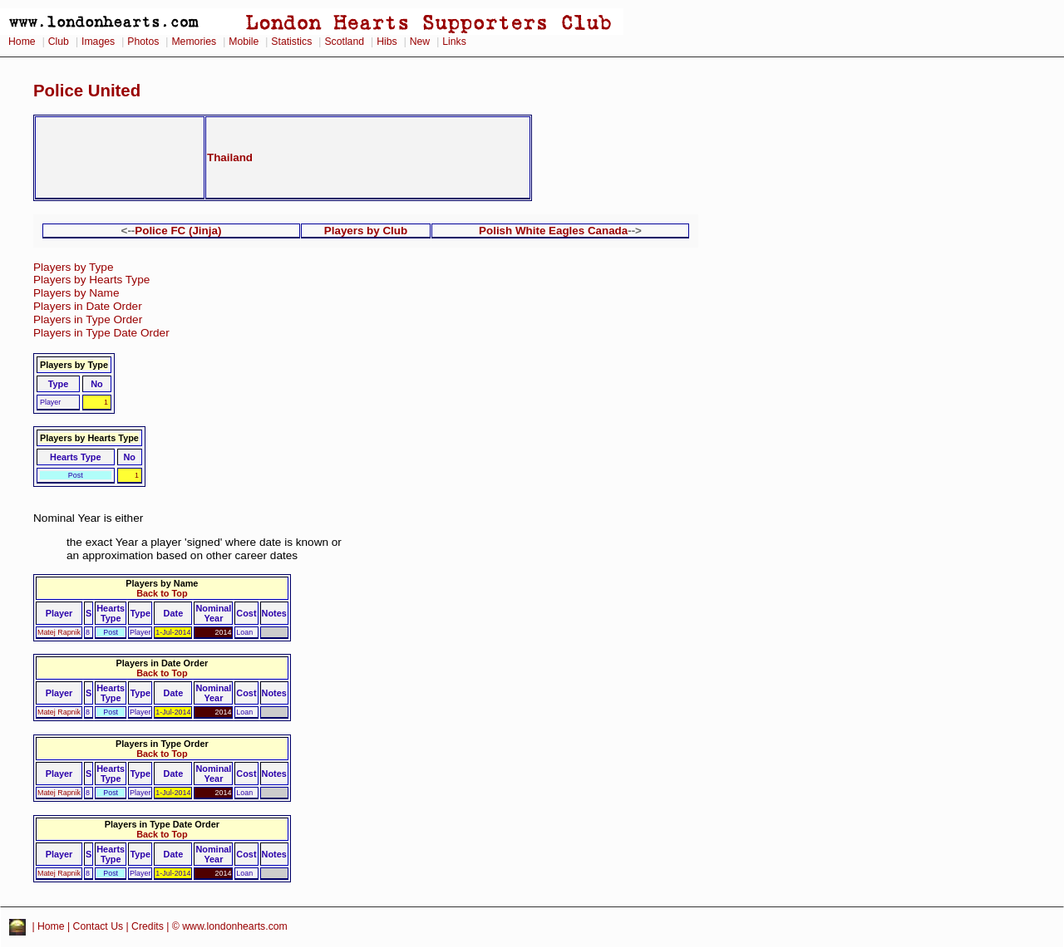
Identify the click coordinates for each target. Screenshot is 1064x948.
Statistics (291, 41)
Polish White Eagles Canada (553, 230)
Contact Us (98, 927)
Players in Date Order (87, 306)
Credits (147, 927)
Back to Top (161, 593)
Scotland (344, 41)
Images (98, 41)
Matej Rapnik (59, 632)
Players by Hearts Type (91, 279)
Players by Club (365, 230)
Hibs (387, 41)
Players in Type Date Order (101, 333)
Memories (193, 41)
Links (454, 41)
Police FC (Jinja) (178, 230)
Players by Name (76, 293)
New (420, 41)
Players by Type (73, 267)
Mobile (244, 41)
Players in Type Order (87, 319)
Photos (143, 41)
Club (58, 41)
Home (22, 41)
